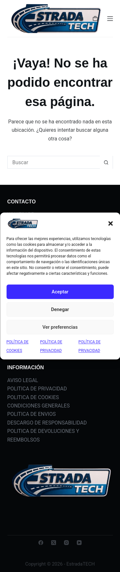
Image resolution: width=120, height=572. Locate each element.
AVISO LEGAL (22, 380)
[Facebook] (40, 542)
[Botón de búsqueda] (106, 162)
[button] (110, 223)
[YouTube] (79, 542)
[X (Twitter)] (53, 542)
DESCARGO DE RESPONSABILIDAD (47, 423)
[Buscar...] (54, 162)
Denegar (60, 309)
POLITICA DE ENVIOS (31, 414)
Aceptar (60, 292)
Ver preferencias (59, 327)
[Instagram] (66, 542)
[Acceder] (80, 18)
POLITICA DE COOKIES (33, 397)
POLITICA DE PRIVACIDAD (37, 389)
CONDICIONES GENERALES (38, 406)
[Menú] (110, 19)
